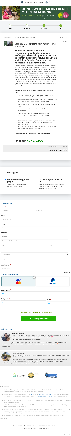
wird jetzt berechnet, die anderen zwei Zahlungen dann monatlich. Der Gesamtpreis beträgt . (51, 186)
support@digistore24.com (23, 391)
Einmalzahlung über (18, 180)
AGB (32, 394)
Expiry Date (4, 299)
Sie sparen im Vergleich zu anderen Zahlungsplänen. (17, 185)
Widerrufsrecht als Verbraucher (45, 396)
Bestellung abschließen (40, 318)
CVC (48, 300)
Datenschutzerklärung (44, 425)
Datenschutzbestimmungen (46, 394)
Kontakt (54, 425)
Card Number (5, 290)
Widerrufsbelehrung (31, 425)
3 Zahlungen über (51, 180)
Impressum (20, 425)
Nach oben (3, 418)
